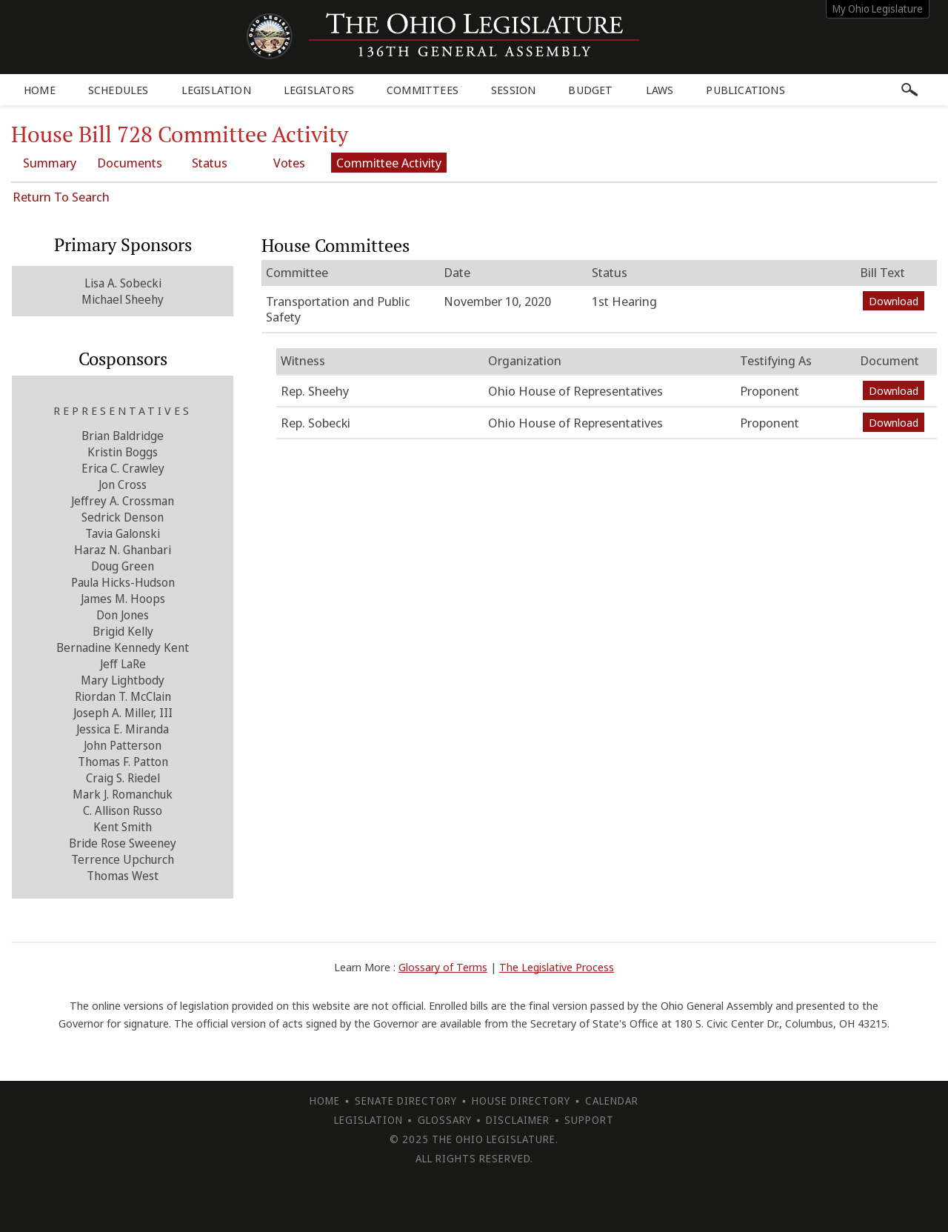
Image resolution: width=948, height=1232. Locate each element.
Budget (590, 89)
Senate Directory (406, 1100)
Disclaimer (518, 1120)
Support (589, 1120)
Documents (129, 162)
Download (893, 300)
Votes (289, 162)
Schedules (118, 89)
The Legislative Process (556, 966)
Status (209, 162)
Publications (745, 89)
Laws (660, 89)
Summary (49, 162)
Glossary (445, 1120)
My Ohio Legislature (877, 8)
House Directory (521, 1100)
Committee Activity (388, 162)
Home (40, 89)
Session (513, 89)
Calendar (611, 1100)
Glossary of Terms (442, 966)
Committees (422, 89)
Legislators (319, 89)
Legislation (216, 89)
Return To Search (61, 196)
